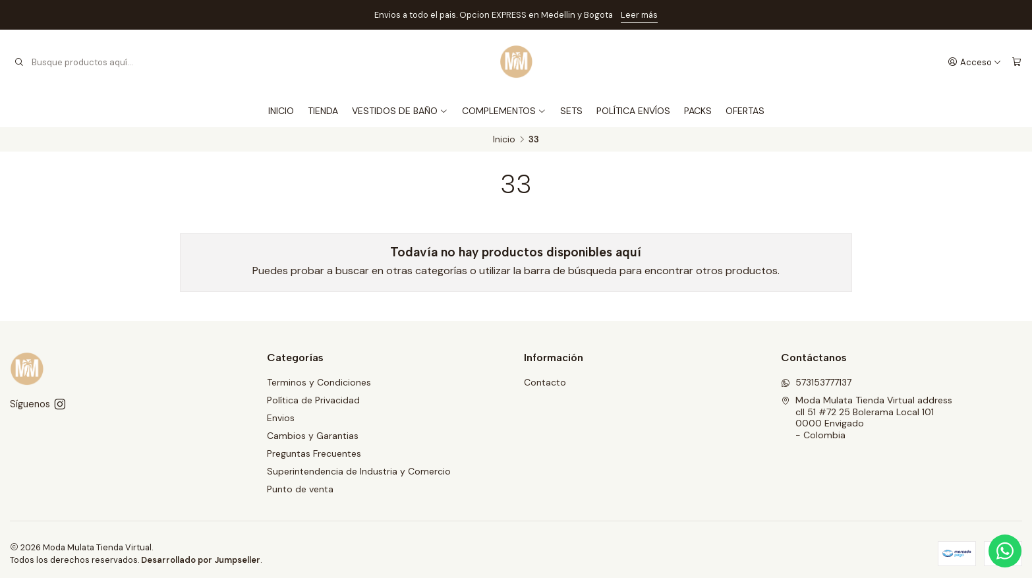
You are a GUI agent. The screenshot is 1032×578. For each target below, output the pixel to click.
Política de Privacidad (313, 400)
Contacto (545, 382)
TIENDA (323, 111)
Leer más (639, 14)
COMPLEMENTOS (504, 111)
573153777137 (816, 382)
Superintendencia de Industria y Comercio (359, 471)
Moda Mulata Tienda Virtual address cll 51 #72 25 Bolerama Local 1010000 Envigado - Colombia (866, 417)
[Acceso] (974, 62)
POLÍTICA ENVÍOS (633, 111)
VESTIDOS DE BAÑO (400, 111)
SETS (571, 111)
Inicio (504, 139)
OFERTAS (745, 111)
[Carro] (1016, 62)
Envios (281, 418)
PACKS (698, 111)
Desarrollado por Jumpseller (200, 559)
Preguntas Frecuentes (314, 453)
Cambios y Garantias (312, 436)
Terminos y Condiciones (319, 382)
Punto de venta (300, 489)
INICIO (281, 111)
